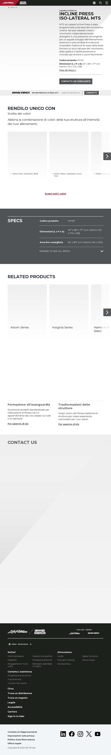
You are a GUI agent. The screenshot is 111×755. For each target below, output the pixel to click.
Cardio (60, 656)
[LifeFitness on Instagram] (80, 738)
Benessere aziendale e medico (42, 665)
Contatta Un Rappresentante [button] (22, 732)
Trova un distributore (20, 693)
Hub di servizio (15, 679)
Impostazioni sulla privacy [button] (21, 736)
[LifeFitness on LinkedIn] (63, 738)
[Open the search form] (100, 2)
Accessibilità (15, 707)
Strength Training (66, 660)
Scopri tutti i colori (55, 193)
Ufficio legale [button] (14, 743)
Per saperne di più (18, 423)
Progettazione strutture (19, 675)
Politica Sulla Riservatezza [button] (21, 740)
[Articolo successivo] (107, 156)
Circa (11, 688)
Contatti (91, 93)
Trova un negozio (18, 698)
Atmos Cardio (88, 660)
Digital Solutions (90, 656)
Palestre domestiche (42, 656)
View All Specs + (67, 70)
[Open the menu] (106, 2)
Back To (13, 7)
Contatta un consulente (75, 81)
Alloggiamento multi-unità (18, 665)
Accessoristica (63, 664)
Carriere (12, 711)
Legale (11, 702)
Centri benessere (16, 656)
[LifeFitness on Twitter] (89, 738)
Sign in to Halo (16, 716)
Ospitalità (12, 660)
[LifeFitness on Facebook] (72, 738)
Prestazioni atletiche (42, 660)
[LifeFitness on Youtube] (97, 738)
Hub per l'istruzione (17, 683)
